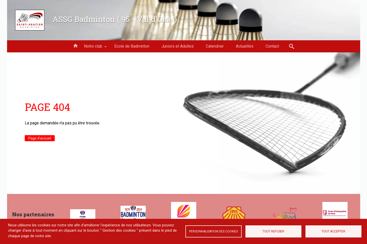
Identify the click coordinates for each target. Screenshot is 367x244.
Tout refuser (273, 231)
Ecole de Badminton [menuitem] (131, 46)
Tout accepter (333, 231)
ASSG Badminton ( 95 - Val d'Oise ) (114, 19)
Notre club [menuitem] (93, 48)
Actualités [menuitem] (244, 46)
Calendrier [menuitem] (215, 46)
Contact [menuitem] (272, 46)
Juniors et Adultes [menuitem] (177, 46)
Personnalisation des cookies (213, 231)
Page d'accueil (39, 138)
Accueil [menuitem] (75, 45)
